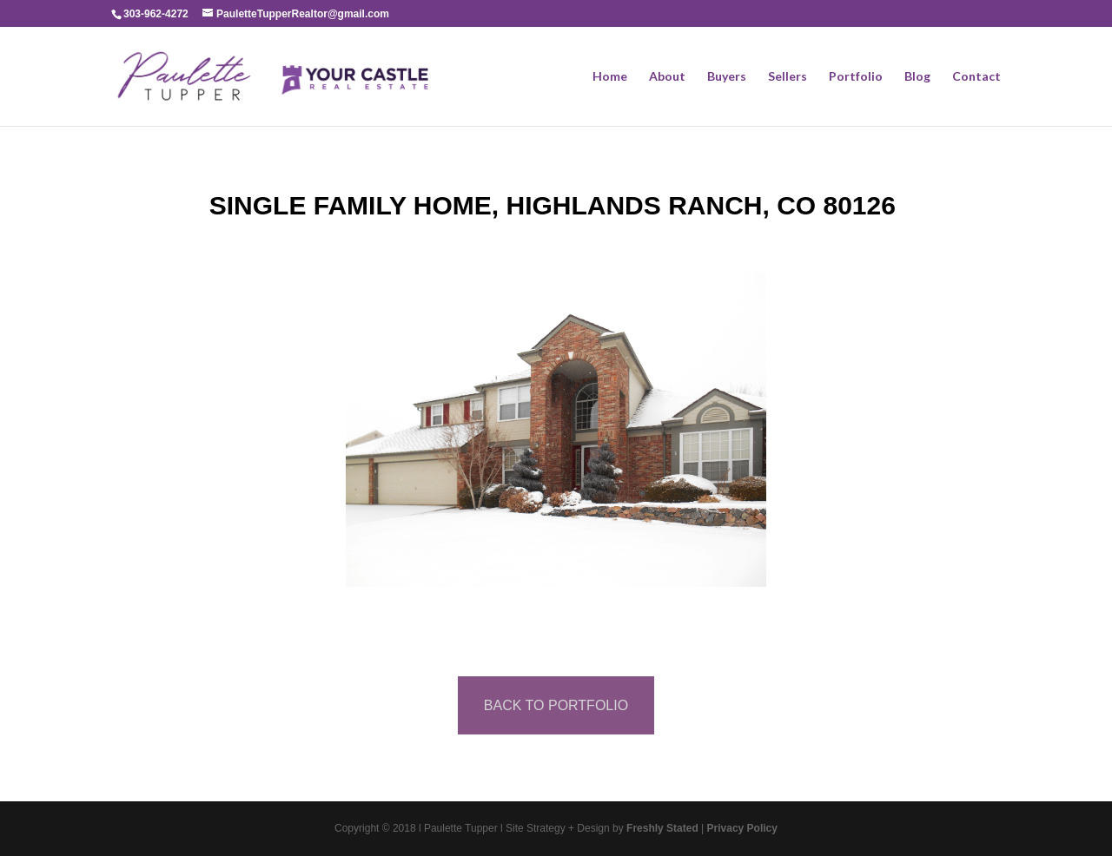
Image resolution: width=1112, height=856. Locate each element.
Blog (917, 76)
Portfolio (856, 76)
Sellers (787, 76)
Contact (976, 76)
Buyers (726, 76)
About (667, 76)
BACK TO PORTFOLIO (556, 705)
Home (609, 76)
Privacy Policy (742, 828)
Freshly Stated (662, 828)
